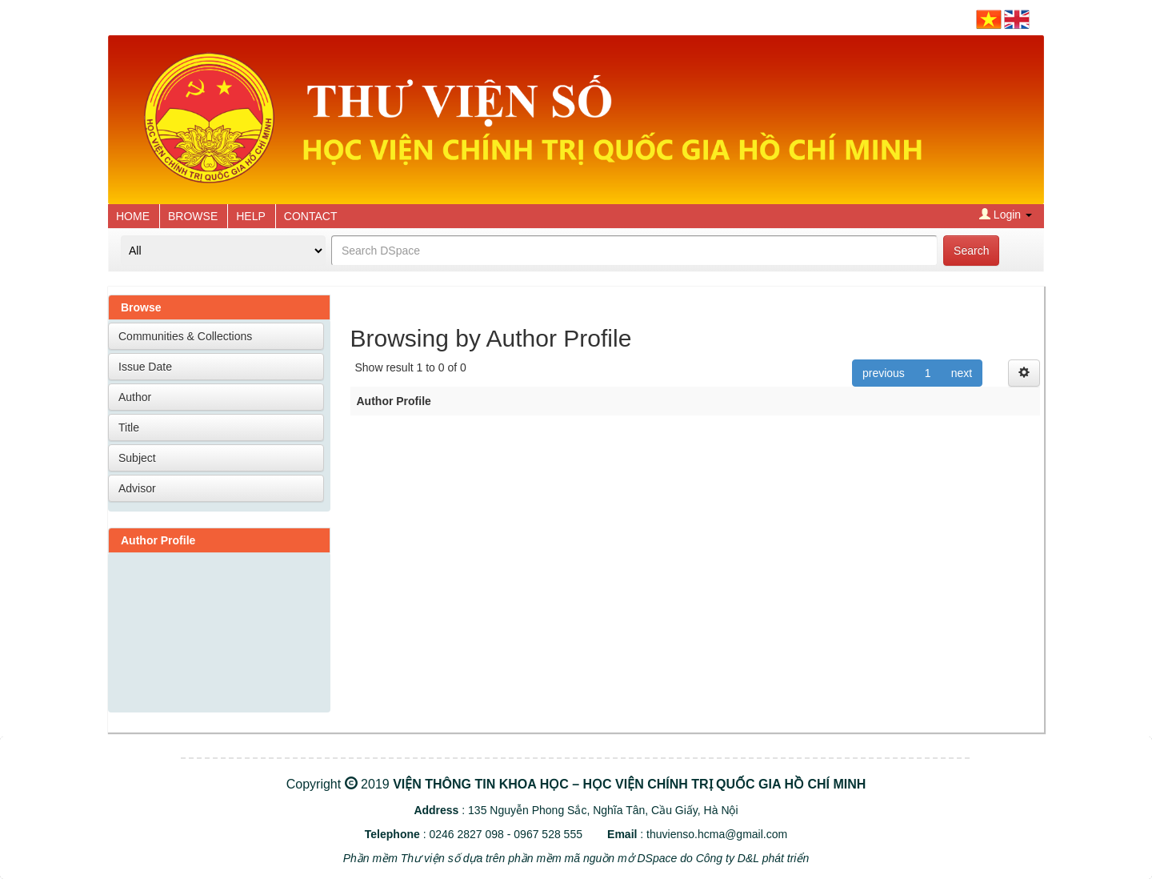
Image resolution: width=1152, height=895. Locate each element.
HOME (133, 216)
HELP (251, 216)
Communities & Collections (185, 336)
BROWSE (193, 216)
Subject (137, 458)
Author (134, 397)
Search (971, 250)
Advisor (137, 488)
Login (1005, 214)
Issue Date (145, 366)
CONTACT (311, 216)
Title (128, 427)
